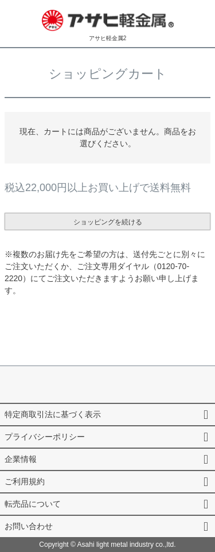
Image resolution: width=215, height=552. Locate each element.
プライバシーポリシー (45, 436)
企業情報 (21, 459)
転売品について (33, 503)
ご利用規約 (25, 481)
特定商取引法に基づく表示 (53, 414)
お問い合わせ (29, 526)
